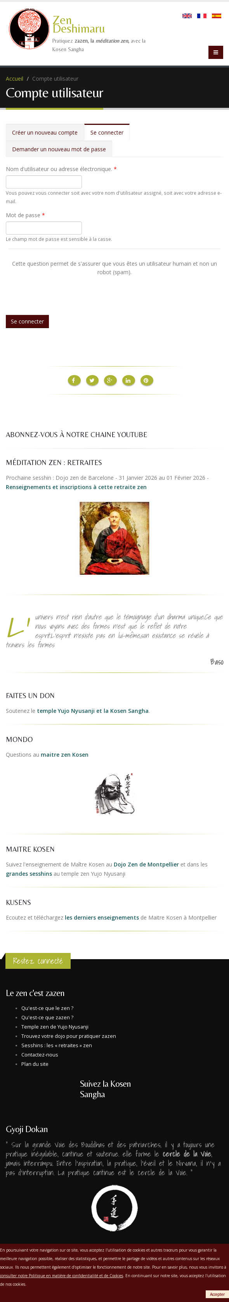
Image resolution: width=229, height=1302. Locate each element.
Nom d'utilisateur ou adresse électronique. (61, 169)
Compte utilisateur (55, 78)
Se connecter (110, 135)
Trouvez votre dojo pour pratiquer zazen (68, 1035)
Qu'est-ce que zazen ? (47, 1016)
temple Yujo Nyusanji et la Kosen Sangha (93, 710)
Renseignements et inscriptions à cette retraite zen (76, 486)
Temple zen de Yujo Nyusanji (54, 1026)
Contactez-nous (39, 1054)
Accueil (14, 78)
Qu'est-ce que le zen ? (47, 1007)
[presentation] (68, 292)
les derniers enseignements (102, 916)
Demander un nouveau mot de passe (59, 149)
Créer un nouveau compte (45, 132)
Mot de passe (25, 215)
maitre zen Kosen (64, 753)
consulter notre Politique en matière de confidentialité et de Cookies (61, 1275)
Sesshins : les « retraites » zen (56, 1044)
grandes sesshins (29, 873)
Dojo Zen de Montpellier (146, 863)
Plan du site (35, 1063)
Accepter (217, 1294)
